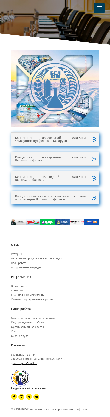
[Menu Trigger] (99, 8)
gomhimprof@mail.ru (24, 363)
